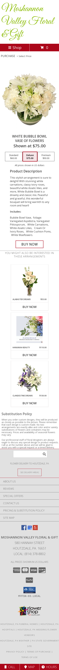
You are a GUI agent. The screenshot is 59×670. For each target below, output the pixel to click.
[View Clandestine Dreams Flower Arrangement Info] (29, 378)
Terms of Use (29, 657)
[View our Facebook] (23, 529)
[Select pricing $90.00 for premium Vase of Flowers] (46, 156)
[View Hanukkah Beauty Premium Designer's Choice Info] (29, 329)
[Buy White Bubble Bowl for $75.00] (30, 244)
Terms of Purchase (39, 651)
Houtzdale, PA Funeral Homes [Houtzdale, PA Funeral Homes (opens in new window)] (19, 624)
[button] (29, 590)
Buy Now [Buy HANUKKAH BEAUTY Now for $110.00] (29, 355)
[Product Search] (30, 454)
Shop (14, 47)
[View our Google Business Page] (29, 529)
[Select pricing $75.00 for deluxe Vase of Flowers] (30, 156)
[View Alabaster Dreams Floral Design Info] (29, 281)
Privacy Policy (15, 651)
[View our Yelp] (35, 529)
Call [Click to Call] (10, 667)
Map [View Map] (29, 667)
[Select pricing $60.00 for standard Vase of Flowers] (13, 156)
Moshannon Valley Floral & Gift (28, 21)
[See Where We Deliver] (30, 472)
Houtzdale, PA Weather (14, 640)
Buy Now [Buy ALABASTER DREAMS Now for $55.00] (29, 307)
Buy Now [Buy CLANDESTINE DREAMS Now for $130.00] (29, 403)
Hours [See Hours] (49, 667)
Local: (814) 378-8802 (29, 554)
